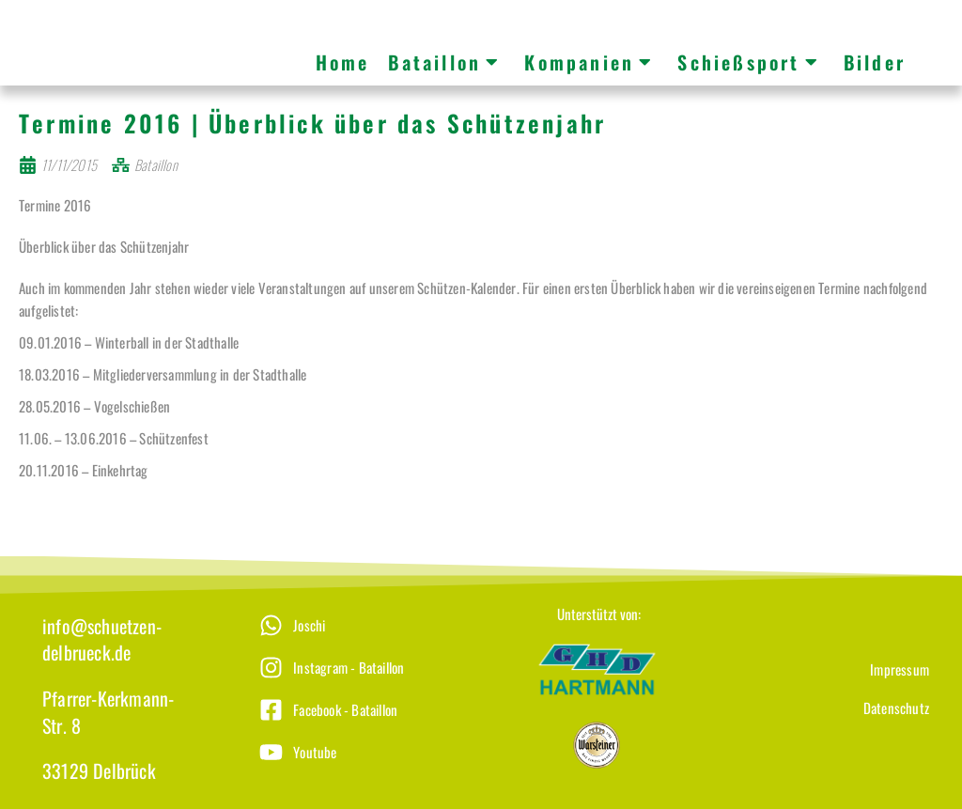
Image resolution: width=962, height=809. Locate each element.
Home (343, 62)
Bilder (875, 62)
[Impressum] (828, 682)
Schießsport (748, 62)
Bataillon (444, 62)
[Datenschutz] (828, 721)
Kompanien (589, 62)
